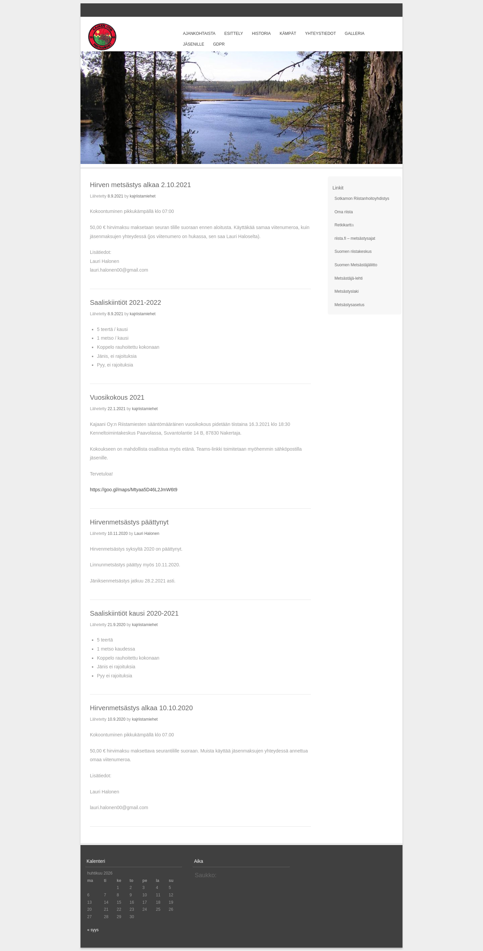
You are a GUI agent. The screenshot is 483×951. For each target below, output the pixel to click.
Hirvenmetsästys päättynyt (129, 522)
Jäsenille (193, 44)
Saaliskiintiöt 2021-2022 (125, 302)
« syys (93, 930)
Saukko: (205, 875)
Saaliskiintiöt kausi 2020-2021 (134, 613)
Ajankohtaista (199, 33)
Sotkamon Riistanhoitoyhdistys (361, 198)
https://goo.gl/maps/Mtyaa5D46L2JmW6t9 (133, 489)
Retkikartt (343, 225)
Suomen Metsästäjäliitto (355, 265)
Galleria (355, 33)
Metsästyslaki (346, 291)
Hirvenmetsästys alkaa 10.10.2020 (141, 708)
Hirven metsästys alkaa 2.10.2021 (140, 184)
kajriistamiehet (143, 196)
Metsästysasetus (349, 304)
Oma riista (343, 212)
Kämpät (288, 33)
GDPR (219, 44)
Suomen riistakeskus (353, 251)
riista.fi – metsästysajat (354, 238)
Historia (261, 33)
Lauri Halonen (146, 533)
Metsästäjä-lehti (348, 278)
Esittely (233, 33)
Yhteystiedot (320, 33)
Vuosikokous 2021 (117, 397)
